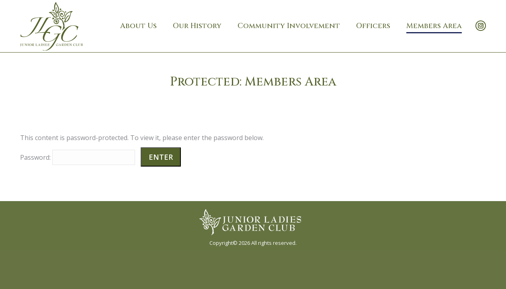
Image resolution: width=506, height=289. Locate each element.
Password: (77, 157)
